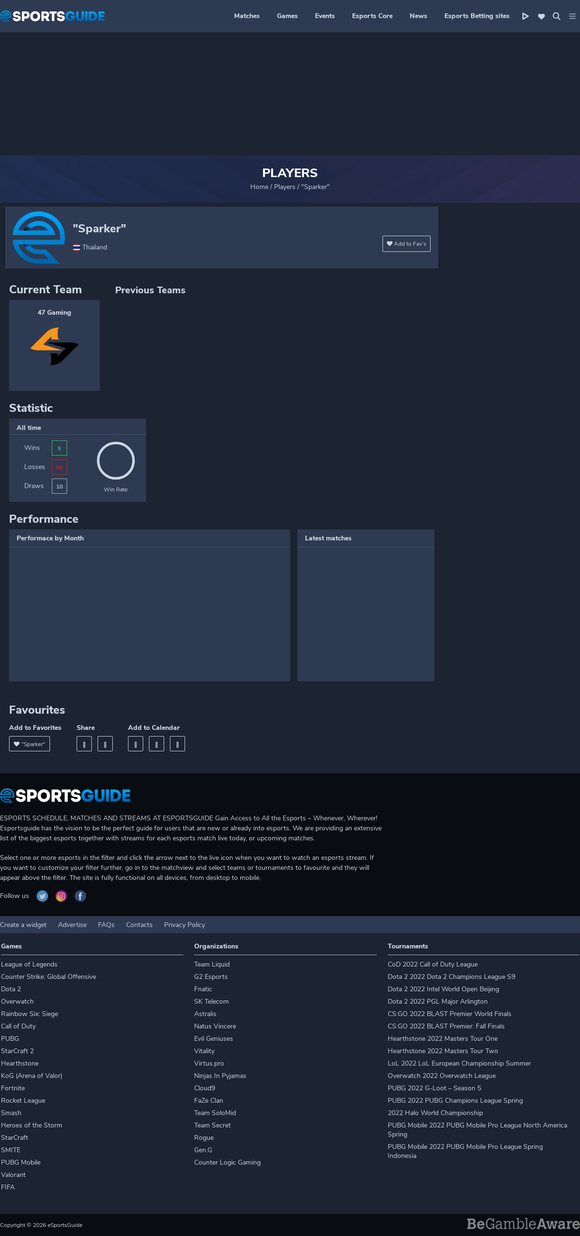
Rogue (204, 1137)
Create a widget (23, 924)
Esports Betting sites (477, 15)
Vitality (204, 1051)
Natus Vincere (215, 1026)
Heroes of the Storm (31, 1125)
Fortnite (13, 1088)
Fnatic (203, 989)
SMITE (10, 1150)
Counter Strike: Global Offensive (48, 976)
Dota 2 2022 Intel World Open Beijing (443, 989)
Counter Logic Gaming (227, 1162)
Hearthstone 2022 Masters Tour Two (443, 1051)
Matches (247, 15)
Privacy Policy (184, 924)
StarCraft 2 (17, 1051)
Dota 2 (11, 989)
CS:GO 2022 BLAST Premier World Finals (449, 1013)
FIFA (8, 1187)
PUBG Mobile (20, 1162)
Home (259, 186)
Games (287, 15)
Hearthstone (20, 1063)
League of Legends (29, 964)
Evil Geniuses (213, 1038)
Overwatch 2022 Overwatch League (442, 1075)
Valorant (13, 1174)
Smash (11, 1112)
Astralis (205, 1013)
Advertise (72, 924)
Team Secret (212, 1125)
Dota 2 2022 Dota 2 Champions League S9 (451, 976)
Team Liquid (212, 964)
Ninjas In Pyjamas (220, 1075)
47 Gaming (54, 312)
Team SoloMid (215, 1112)
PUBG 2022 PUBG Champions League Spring (455, 1100)
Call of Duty (18, 1026)
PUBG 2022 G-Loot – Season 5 (434, 1088)
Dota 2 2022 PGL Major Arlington (438, 1001)
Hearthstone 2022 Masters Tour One (443, 1038)
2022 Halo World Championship (435, 1112)
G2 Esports (211, 976)
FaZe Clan (208, 1100)
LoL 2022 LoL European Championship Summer (459, 1063)
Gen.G (203, 1150)
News (418, 15)
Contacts (139, 924)
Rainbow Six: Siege (29, 1013)
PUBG (10, 1038)
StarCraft (14, 1137)
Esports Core (372, 15)
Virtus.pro (209, 1063)
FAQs (106, 924)
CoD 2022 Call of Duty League (433, 964)
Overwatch (17, 1001)
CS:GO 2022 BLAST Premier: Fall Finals (446, 1026)
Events (325, 15)
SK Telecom (211, 1001)
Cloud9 (204, 1088)
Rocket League (23, 1100)
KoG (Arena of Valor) (31, 1075)
